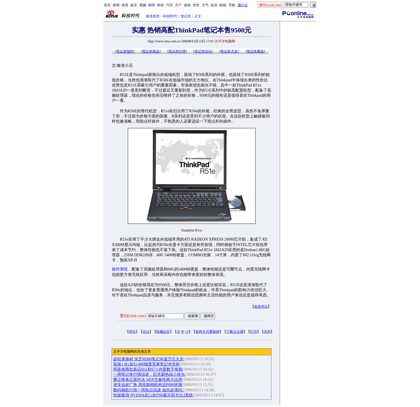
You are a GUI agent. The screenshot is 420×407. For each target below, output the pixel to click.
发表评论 (261, 307)
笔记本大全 (229, 51)
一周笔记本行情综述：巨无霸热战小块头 (149, 374)
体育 (125, 5)
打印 (253, 332)
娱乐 (133, 5)
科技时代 (170, 16)
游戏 (187, 5)
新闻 (116, 5)
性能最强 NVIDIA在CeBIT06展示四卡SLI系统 (153, 395)
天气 (205, 5)
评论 (132, 332)
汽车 (169, 5)
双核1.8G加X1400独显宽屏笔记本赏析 (146, 364)
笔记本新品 (150, 51)
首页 (107, 5)
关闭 (267, 332)
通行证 (243, 5)
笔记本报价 (124, 51)
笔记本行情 (177, 51)
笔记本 (186, 16)
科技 (160, 5)
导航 (231, 5)
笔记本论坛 (203, 51)
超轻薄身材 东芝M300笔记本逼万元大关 (148, 359)
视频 (142, 5)
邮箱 (222, 5)
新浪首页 (153, 16)
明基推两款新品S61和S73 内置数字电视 (147, 369)
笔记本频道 (255, 51)
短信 (214, 5)
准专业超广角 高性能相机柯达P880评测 (147, 385)
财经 (151, 5)
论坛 (146, 332)
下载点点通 (234, 332)
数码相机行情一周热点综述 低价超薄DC (148, 390)
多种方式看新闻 (207, 332)
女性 (196, 5)
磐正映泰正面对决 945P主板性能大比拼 (147, 379)
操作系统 (120, 269)
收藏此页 (163, 332)
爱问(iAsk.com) (133, 316)
